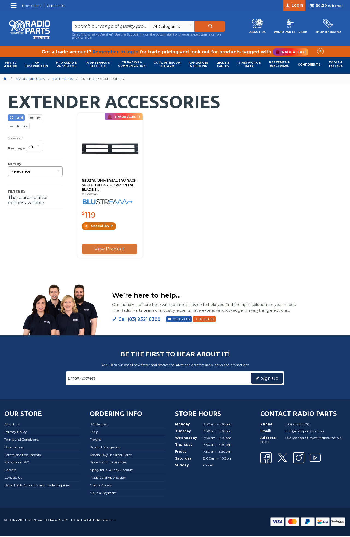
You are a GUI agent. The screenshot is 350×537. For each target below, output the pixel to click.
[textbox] (110, 26)
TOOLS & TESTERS (335, 64)
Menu (14, 7)
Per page (16, 148)
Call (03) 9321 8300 (139, 319)
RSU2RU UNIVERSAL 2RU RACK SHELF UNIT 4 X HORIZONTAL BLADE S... (104, 181)
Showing (15, 138)
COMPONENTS (309, 65)
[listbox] (171, 26)
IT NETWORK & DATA (249, 64)
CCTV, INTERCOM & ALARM (167, 64)
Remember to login (115, 51)
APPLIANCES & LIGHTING (198, 64)
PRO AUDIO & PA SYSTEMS (66, 64)
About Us (206, 319)
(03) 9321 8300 (82, 38)
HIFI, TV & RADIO (10, 64)
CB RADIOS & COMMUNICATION (131, 64)
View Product (108, 249)
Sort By (14, 164)
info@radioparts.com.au (304, 431)
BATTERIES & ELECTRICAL (279, 64)
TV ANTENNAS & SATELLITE (97, 64)
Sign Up (269, 378)
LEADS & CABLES (222, 64)
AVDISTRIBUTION (36, 64)
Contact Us (181, 319)
